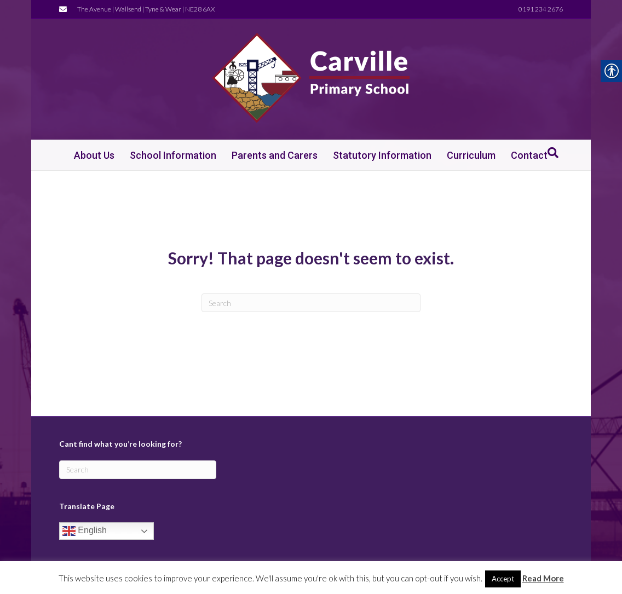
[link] (65, 8)
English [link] (84, 531)
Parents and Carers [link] (275, 155)
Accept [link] (503, 578)
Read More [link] (543, 578)
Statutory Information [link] (382, 155)
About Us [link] (94, 155)
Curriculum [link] (471, 155)
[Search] (311, 302)
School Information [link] (173, 155)
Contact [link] (529, 155)
